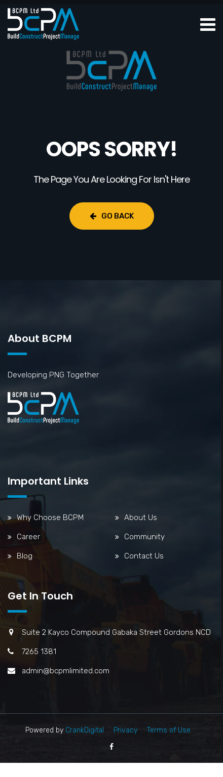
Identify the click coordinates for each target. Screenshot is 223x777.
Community (144, 536)
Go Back (112, 216)
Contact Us (144, 555)
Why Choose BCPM (50, 517)
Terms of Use (169, 730)
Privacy (125, 730)
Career (28, 536)
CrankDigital (84, 730)
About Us (140, 517)
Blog (24, 555)
